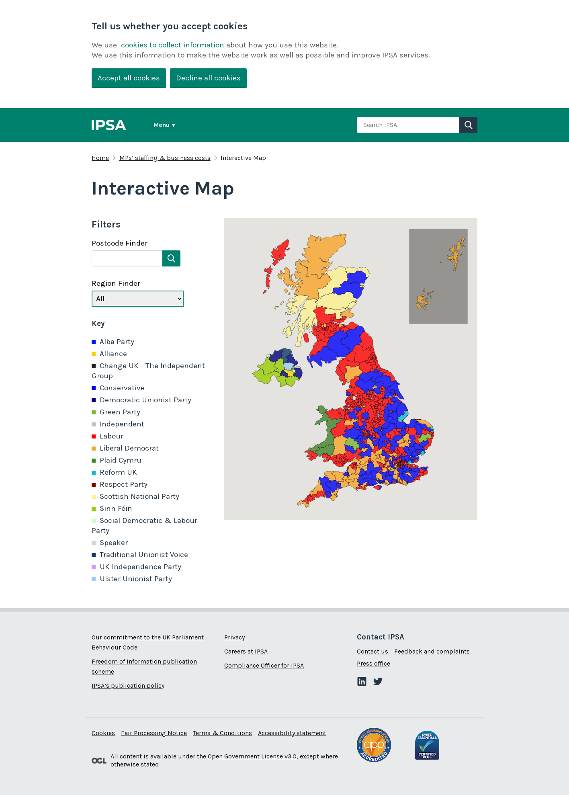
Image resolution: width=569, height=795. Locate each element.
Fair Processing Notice (154, 733)
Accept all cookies (129, 78)
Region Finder (116, 283)
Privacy (234, 637)
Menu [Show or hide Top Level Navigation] (162, 125)
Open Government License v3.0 (252, 756)
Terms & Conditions (222, 733)
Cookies (103, 733)
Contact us (372, 651)
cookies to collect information (172, 45)
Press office (373, 663)
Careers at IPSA (246, 651)
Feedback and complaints (432, 651)
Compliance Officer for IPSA (264, 665)
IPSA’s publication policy (128, 685)
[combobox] (408, 125)
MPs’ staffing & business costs (165, 158)
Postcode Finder (119, 243)
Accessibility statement (292, 733)
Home (100, 158)
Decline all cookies (208, 78)
